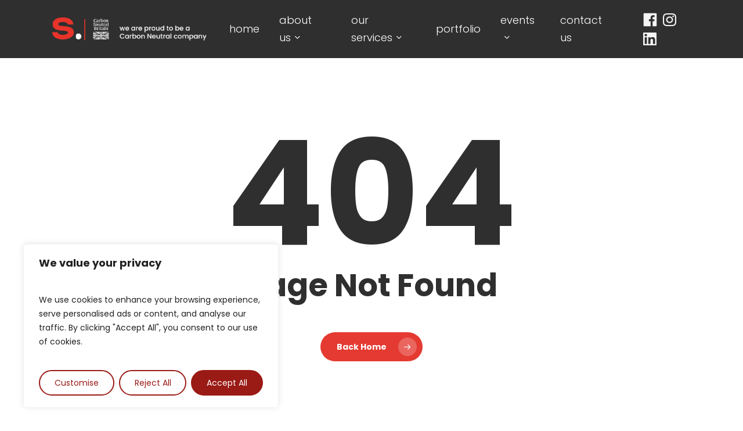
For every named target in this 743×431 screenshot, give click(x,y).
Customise (77, 383)
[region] (151, 326)
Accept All (227, 383)
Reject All (153, 383)
